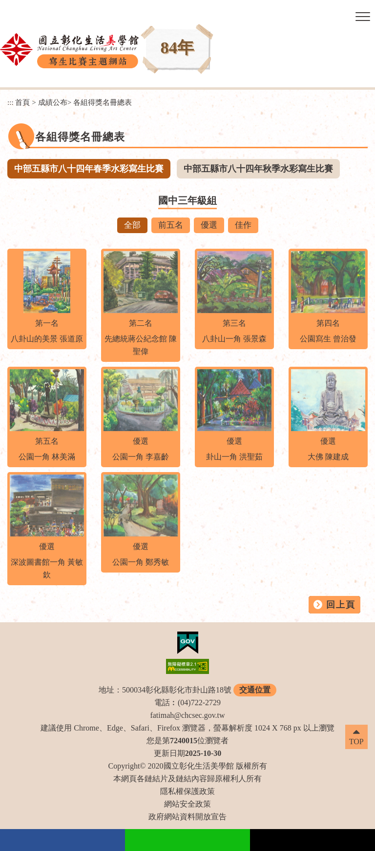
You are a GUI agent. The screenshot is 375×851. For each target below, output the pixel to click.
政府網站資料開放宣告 (187, 816)
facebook (62, 840)
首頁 (22, 102)
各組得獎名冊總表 (102, 102)
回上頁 (340, 605)
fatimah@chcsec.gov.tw (187, 715)
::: (10, 102)
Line (187, 840)
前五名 (170, 225)
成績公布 (52, 102)
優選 (209, 225)
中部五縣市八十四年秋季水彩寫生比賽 (258, 169)
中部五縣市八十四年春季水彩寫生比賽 (89, 169)
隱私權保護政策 (187, 791)
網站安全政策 (187, 804)
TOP (356, 741)
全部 (132, 225)
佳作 (243, 225)
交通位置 (255, 690)
